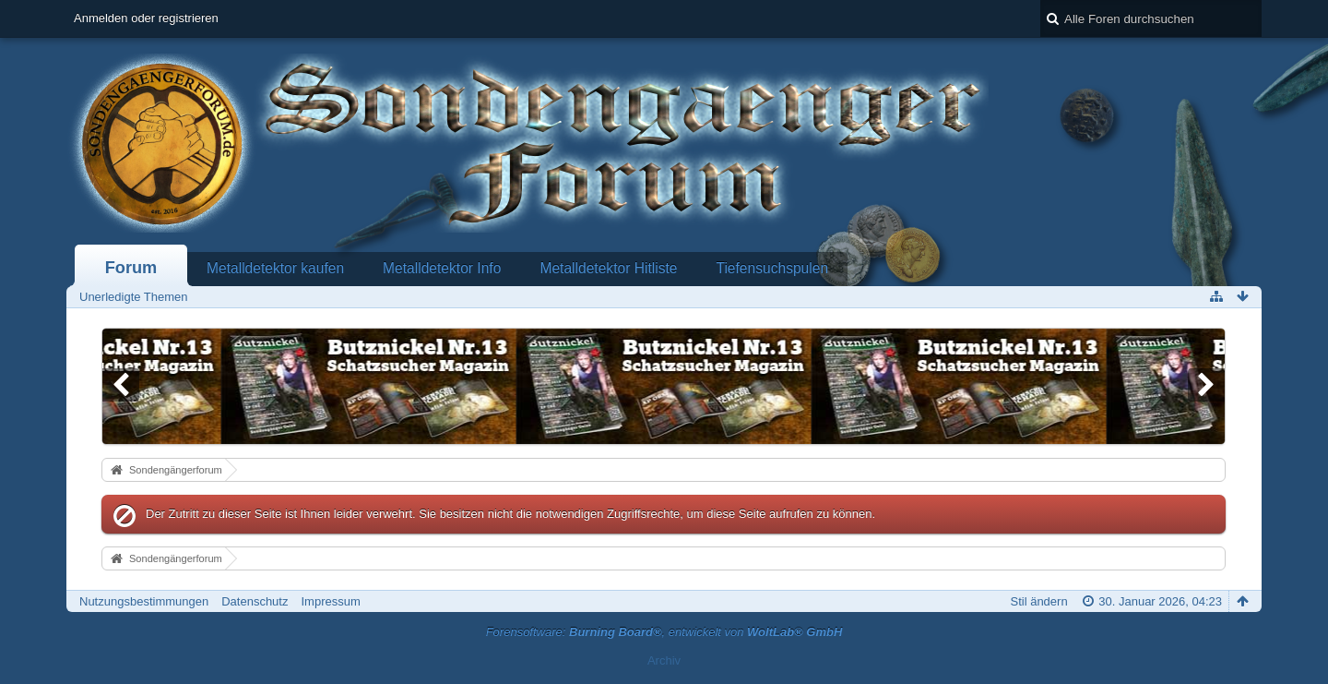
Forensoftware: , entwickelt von (664, 632)
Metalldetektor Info (442, 268)
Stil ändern (1038, 601)
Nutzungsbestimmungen (143, 601)
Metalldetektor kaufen (275, 268)
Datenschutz (254, 601)
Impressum (330, 601)
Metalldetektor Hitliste (608, 268)
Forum (131, 267)
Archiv (664, 660)
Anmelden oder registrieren (146, 18)
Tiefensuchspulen (772, 268)
